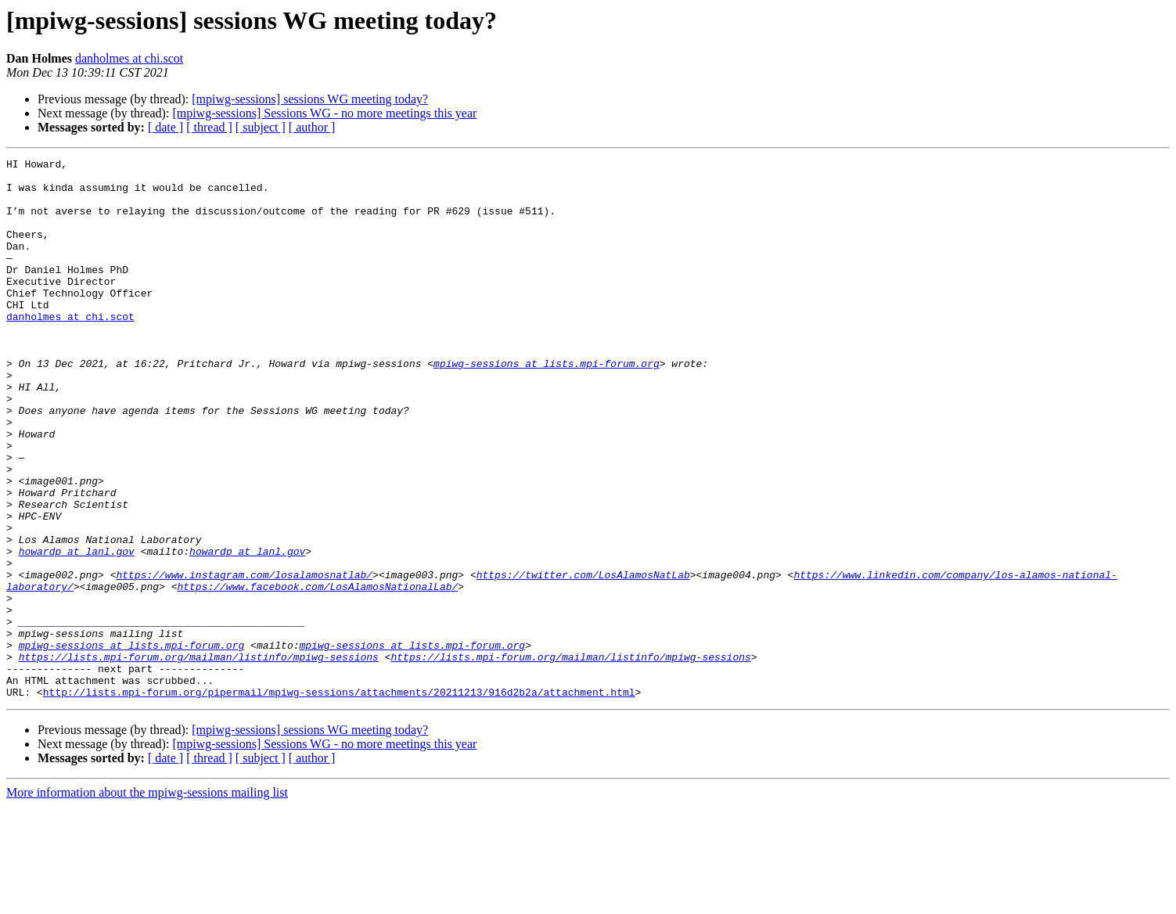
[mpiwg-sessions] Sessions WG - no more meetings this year (324, 113)
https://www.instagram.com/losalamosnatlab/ (244, 659)
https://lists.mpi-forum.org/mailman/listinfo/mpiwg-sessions (199, 757)
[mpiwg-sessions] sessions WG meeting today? (310, 99)
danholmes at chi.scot (129, 58)
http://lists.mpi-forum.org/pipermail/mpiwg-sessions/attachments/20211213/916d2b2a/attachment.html (339, 800)
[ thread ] (209, 127)
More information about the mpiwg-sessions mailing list (147, 900)
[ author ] (312, 127)
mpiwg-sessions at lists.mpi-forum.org (546, 405)
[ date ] (165, 127)
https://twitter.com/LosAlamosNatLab (583, 659)
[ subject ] (261, 127)
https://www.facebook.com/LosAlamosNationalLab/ (317, 673)
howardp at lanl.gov (77, 631)
